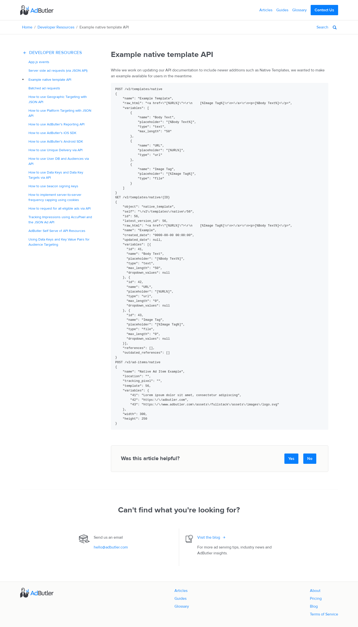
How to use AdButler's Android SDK (55, 141)
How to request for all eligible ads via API (59, 208)
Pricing (316, 598)
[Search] (304, 27)
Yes (291, 458)
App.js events (38, 62)
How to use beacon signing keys (53, 186)
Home (27, 27)
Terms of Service (324, 614)
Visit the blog (208, 537)
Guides (282, 10)
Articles (265, 10)
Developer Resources (56, 27)
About (315, 590)
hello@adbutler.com (111, 547)
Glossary (299, 10)
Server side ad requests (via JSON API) (57, 70)
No (309, 458)
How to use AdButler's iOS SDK (52, 133)
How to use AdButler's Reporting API (56, 124)
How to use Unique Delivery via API (55, 150)
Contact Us (324, 10)
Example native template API (49, 80)
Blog (314, 606)
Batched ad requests (44, 88)
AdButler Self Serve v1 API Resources (56, 231)
